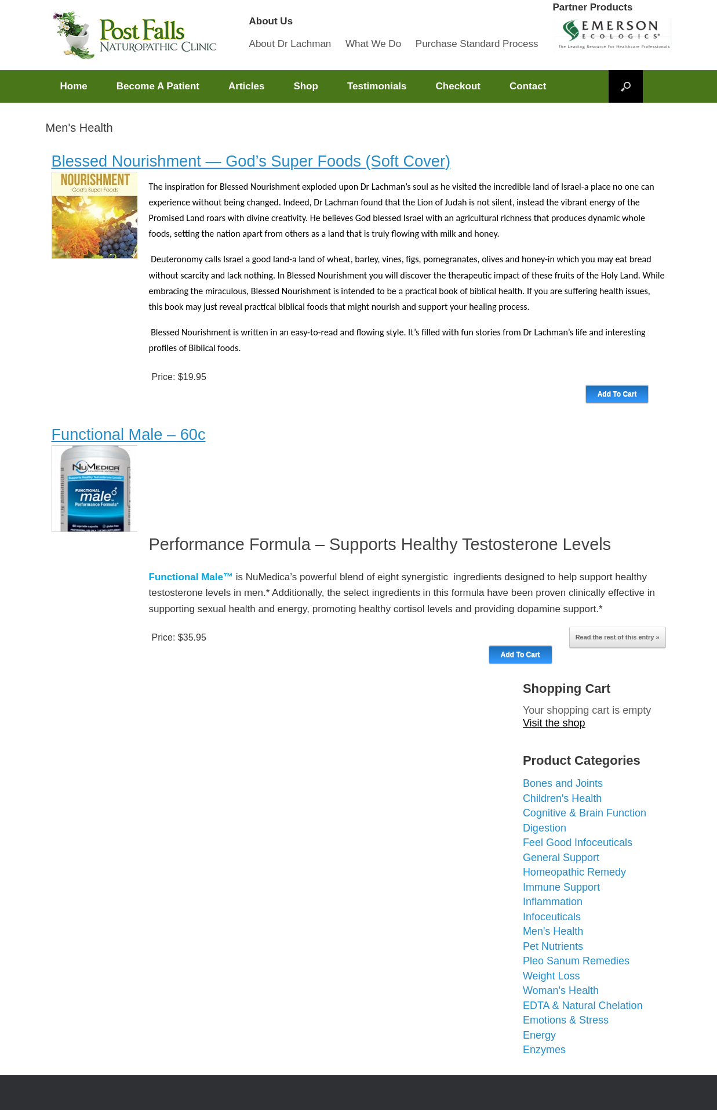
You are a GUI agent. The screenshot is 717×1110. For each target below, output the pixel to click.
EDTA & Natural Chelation (583, 1005)
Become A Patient (158, 86)
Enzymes (544, 1049)
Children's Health (562, 798)
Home (74, 86)
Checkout (458, 86)
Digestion (544, 828)
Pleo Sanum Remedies (576, 961)
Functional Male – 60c (129, 434)
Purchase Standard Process (477, 43)
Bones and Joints (563, 783)
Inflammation (553, 901)
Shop (305, 86)
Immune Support (561, 887)
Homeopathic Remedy (574, 872)
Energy (539, 1035)
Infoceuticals (552, 917)
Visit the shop (554, 723)
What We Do (373, 43)
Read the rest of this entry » (618, 637)
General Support (561, 857)
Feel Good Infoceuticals (577, 842)
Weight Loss (551, 976)
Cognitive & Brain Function (584, 813)
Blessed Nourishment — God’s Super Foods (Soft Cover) (251, 161)
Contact (527, 86)
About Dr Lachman (290, 43)
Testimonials (377, 86)
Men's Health (553, 931)
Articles (246, 86)
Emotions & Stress (566, 1020)
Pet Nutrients (553, 946)
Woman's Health (561, 990)
